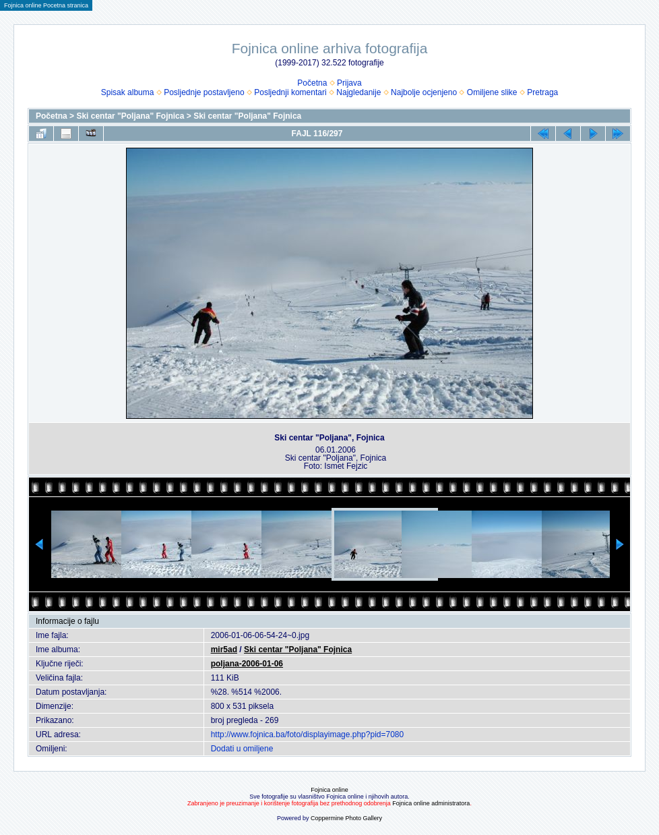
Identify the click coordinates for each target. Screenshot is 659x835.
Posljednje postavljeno (204, 92)
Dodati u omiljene (242, 748)
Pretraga (542, 92)
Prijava (349, 83)
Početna (312, 83)
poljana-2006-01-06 (247, 663)
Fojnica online (329, 789)
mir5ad (224, 649)
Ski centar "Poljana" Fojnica (130, 116)
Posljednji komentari (290, 92)
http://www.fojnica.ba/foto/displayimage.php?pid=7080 (307, 734)
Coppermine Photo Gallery (346, 818)
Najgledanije (358, 92)
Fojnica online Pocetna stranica (46, 5)
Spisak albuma (127, 92)
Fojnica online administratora (431, 803)
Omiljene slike (492, 92)
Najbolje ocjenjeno (424, 92)
